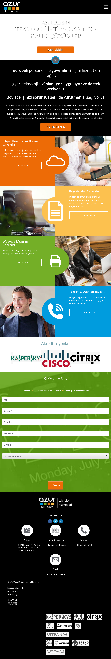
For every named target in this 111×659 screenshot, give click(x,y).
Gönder (55, 485)
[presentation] (29, 470)
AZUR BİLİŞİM (55, 49)
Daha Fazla (55, 127)
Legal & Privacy (14, 591)
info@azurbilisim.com (77, 390)
